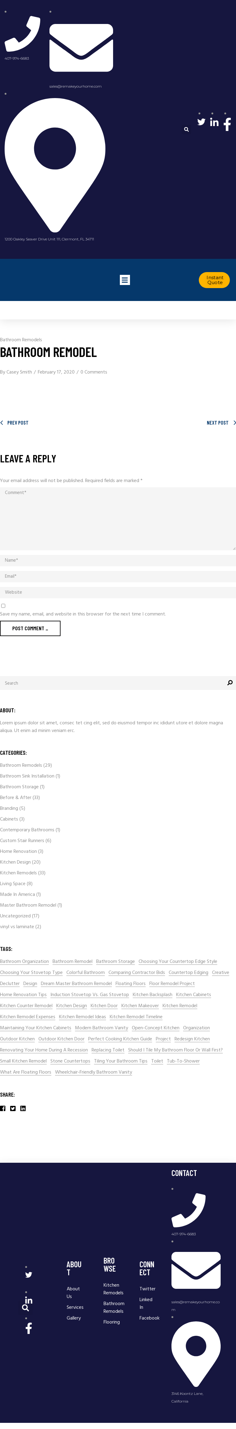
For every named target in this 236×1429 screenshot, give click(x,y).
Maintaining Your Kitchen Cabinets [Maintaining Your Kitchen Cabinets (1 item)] (35, 1028)
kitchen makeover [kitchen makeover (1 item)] (140, 1006)
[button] (186, 129)
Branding (9, 809)
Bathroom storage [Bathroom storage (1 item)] (115, 962)
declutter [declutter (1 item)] (10, 984)
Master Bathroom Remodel (28, 905)
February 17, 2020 (56, 372)
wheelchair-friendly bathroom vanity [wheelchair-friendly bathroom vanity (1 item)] (93, 1072)
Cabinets (9, 819)
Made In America (17, 895)
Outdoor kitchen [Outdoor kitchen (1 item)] (17, 1039)
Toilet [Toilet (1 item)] (157, 1061)
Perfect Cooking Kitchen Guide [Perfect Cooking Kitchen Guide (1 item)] (120, 1039)
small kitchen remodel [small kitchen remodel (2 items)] (23, 1061)
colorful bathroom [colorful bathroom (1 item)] (85, 973)
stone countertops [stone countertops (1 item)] (70, 1061)
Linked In (146, 1304)
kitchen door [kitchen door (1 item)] (104, 1006)
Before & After (15, 798)
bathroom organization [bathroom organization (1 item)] (24, 962)
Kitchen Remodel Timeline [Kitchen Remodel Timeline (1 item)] (136, 1017)
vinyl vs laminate (17, 927)
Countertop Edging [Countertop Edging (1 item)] (188, 973)
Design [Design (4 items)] (30, 984)
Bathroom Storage (19, 787)
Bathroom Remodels (21, 340)
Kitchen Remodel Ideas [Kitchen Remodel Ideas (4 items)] (82, 1017)
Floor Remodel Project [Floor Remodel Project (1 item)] (172, 984)
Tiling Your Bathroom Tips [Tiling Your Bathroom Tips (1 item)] (121, 1061)
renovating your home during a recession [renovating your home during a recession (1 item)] (44, 1050)
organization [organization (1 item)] (196, 1028)
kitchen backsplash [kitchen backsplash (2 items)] (152, 995)
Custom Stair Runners (22, 841)
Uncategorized (15, 916)
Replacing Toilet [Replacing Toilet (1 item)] (108, 1050)
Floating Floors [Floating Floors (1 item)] (131, 984)
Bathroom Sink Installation (27, 776)
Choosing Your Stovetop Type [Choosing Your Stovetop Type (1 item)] (31, 973)
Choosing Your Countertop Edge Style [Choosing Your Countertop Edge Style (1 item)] (178, 962)
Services (75, 1308)
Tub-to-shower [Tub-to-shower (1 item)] (183, 1061)
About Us (73, 1293)
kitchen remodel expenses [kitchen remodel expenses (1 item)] (27, 1017)
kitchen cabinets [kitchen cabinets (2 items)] (193, 995)
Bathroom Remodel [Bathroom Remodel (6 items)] (72, 962)
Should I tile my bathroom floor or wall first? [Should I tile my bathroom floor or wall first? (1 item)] (175, 1050)
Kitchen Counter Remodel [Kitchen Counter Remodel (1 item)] (26, 1006)
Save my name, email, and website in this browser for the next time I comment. (83, 614)
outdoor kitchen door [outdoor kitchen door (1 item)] (61, 1039)
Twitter (148, 1289)
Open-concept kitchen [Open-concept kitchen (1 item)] (155, 1028)
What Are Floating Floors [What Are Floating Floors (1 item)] (25, 1072)
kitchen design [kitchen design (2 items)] (71, 1006)
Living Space (13, 884)
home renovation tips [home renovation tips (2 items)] (23, 995)
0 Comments (94, 372)
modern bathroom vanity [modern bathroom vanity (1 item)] (101, 1028)
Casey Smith (19, 372)
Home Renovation (18, 852)
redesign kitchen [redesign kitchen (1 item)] (192, 1039)
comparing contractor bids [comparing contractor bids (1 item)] (136, 973)
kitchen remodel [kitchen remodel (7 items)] (180, 1006)
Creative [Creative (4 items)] (220, 973)
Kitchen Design (15, 862)
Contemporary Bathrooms (27, 830)
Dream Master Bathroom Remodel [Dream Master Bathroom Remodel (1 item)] (76, 984)
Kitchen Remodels (18, 873)
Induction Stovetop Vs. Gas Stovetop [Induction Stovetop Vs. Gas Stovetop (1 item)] (89, 995)
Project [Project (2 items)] (163, 1039)
